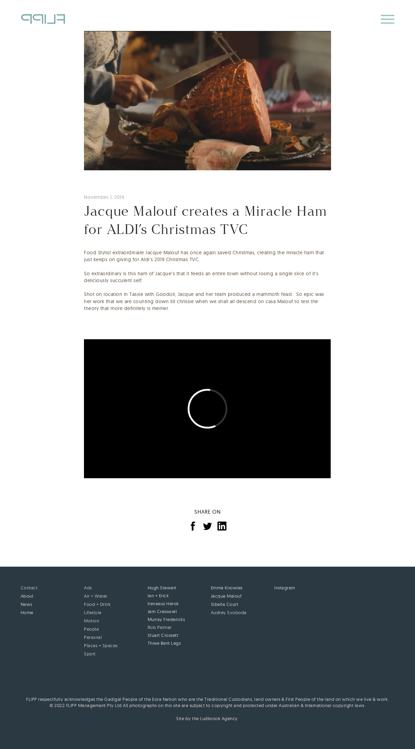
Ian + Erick (158, 595)
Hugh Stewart (162, 587)
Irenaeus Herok (163, 603)
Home (27, 612)
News (26, 604)
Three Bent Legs (164, 643)
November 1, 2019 (104, 197)
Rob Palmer (160, 627)
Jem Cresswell (162, 611)
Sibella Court (224, 604)
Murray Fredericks (166, 619)
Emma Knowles (227, 587)
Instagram (284, 587)
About (27, 596)
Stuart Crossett (163, 635)
